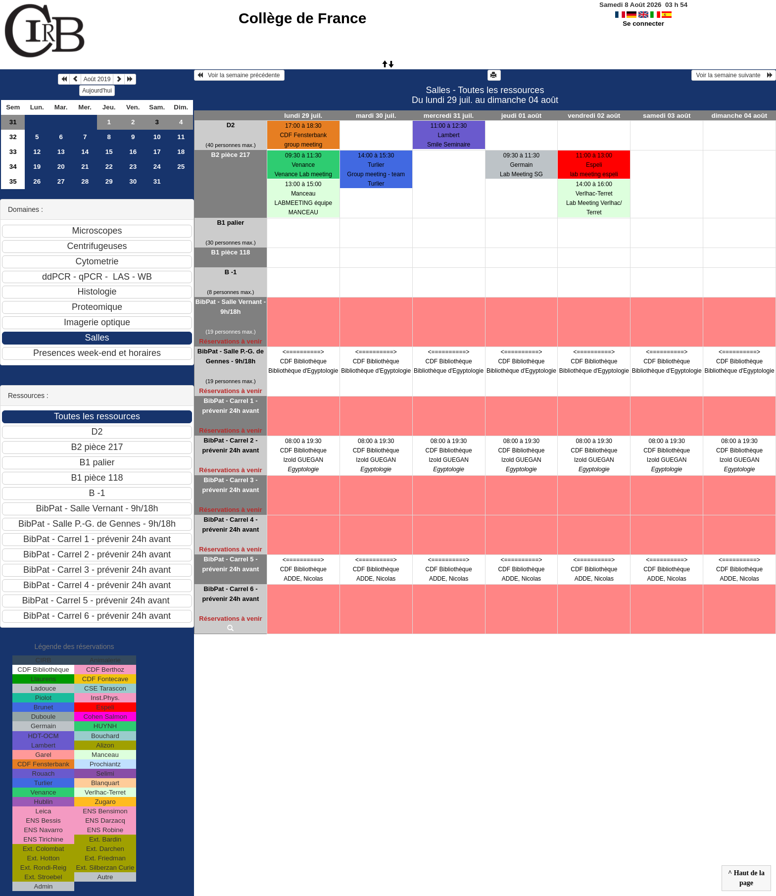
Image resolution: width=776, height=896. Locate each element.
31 (13, 122)
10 (157, 137)
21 (85, 166)
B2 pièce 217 (230, 154)
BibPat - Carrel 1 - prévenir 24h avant (230, 405)
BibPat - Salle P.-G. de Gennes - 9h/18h (230, 356)
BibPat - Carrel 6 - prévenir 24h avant (230, 593)
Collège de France (302, 18)
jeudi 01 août (521, 115)
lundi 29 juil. (303, 115)
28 (85, 181)
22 (109, 166)
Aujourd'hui (97, 90)
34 (13, 166)
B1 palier (230, 222)
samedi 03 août (666, 115)
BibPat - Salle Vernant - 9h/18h (230, 306)
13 (61, 151)
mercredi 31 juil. (449, 115)
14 (85, 151)
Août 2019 (97, 79)
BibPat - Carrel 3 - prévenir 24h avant (230, 485)
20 (61, 166)
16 (133, 151)
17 (157, 151)
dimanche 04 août (740, 115)
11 (181, 137)
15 (109, 151)
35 (13, 181)
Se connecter (643, 23)
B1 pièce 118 (230, 252)
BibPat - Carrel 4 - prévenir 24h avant (230, 524)
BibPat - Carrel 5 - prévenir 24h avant (230, 564)
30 (133, 181)
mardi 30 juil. (376, 115)
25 (181, 166)
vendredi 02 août (594, 115)
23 (133, 166)
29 (109, 181)
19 (37, 166)
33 (13, 151)
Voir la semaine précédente (239, 75)
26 (37, 181)
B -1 (231, 272)
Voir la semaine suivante (733, 75)
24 (157, 166)
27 (61, 181)
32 (13, 137)
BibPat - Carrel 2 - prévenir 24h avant (230, 445)
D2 (231, 125)
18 (181, 151)
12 (37, 151)
